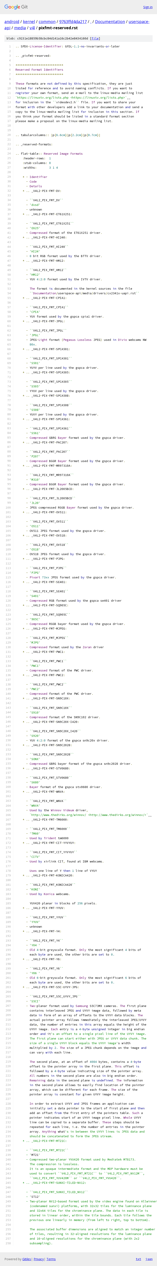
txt (138, 1259)
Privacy (39, 1259)
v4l (32, 27)
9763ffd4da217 (73, 21)
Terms (51, 1259)
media (20, 27)
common (47, 21)
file (95, 38)
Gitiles (26, 1259)
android (11, 21)
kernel (29, 21)
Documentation (110, 21)
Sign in (148, 7)
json (149, 1259)
